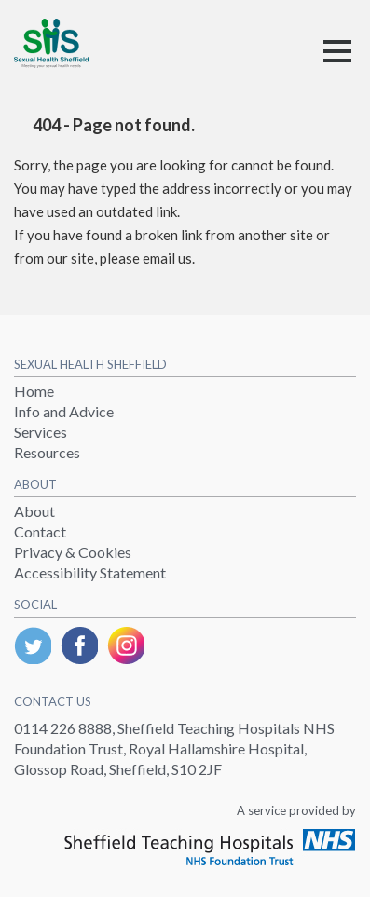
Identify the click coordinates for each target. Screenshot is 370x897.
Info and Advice (64, 411)
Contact (40, 531)
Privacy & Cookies (72, 552)
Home (34, 391)
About (34, 511)
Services (40, 432)
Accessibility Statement (90, 572)
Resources (47, 452)
